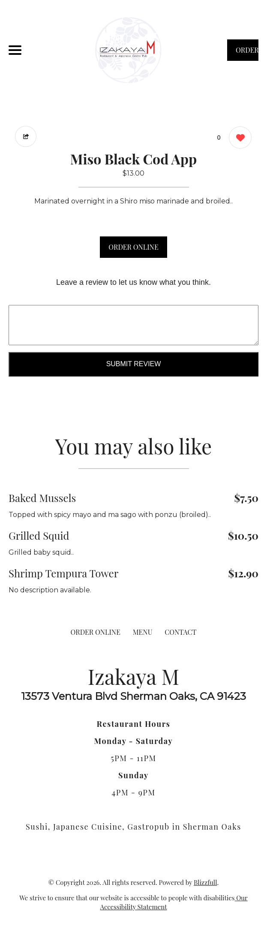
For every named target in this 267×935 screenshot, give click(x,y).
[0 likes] (238, 138)
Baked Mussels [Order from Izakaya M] (42, 498)
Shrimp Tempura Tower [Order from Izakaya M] (63, 573)
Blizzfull (205, 882)
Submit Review (133, 363)
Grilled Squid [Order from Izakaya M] (39, 535)
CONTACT (180, 631)
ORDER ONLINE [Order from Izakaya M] (95, 631)
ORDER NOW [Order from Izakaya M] (247, 53)
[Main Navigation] (15, 50)
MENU (143, 631)
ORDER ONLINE (133, 246)
